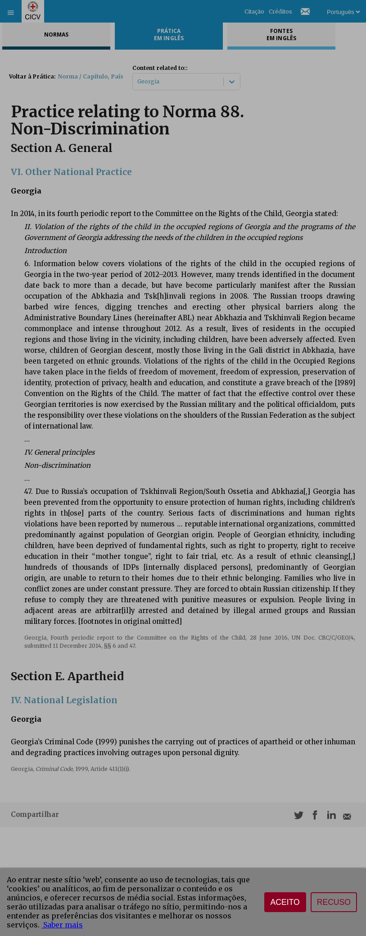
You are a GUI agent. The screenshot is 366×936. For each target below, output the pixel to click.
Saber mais (62, 924)
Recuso (334, 902)
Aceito (285, 902)
